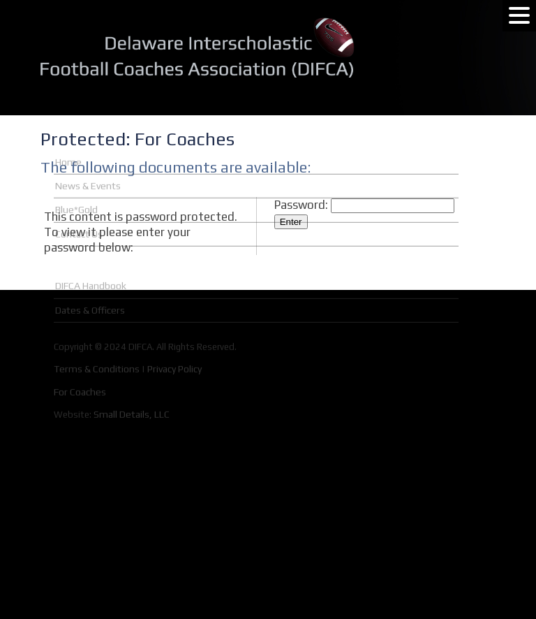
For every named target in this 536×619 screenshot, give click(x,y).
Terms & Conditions (97, 322)
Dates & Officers (90, 262)
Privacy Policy (174, 322)
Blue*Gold (76, 162)
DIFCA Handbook (90, 239)
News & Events (88, 139)
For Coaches (80, 345)
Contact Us (79, 187)
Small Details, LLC (132, 367)
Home (68, 115)
